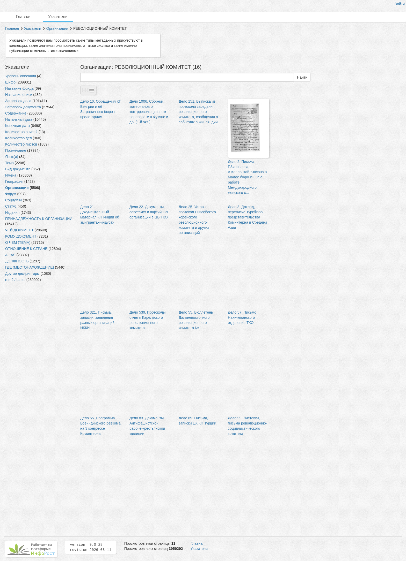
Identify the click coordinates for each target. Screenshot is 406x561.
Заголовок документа (23, 107)
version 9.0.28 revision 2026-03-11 (90, 547)
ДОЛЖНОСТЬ (17, 261)
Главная (24, 16)
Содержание (15, 113)
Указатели (58, 16)
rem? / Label (15, 280)
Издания (12, 212)
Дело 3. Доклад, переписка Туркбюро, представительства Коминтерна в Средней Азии (247, 217)
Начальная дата (18, 119)
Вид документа (17, 169)
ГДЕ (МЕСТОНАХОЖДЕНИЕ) (29, 267)
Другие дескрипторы (22, 273)
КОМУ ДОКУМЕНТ (21, 236)
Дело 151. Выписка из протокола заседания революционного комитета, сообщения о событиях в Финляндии (198, 111)
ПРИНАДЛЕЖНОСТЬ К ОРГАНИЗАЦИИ (38, 219)
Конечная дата (17, 126)
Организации (57, 28)
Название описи (18, 95)
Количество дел (18, 138)
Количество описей (21, 132)
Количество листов (21, 144)
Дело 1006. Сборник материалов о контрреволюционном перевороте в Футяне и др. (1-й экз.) (148, 111)
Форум (10, 194)
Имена (10, 175)
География (14, 181)
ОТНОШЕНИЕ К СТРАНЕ (26, 249)
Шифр (10, 82)
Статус (11, 206)
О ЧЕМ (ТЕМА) (17, 242)
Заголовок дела (18, 101)
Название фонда (19, 88)
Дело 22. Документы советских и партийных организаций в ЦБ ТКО (148, 212)
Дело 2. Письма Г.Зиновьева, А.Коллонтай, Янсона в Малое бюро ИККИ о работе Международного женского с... (247, 177)
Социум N (13, 200)
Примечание (15, 150)
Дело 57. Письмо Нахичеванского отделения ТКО (242, 317)
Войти (400, 4)
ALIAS (10, 255)
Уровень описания (20, 76)
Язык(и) (11, 157)
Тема (9, 163)
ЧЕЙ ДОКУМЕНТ (19, 230)
